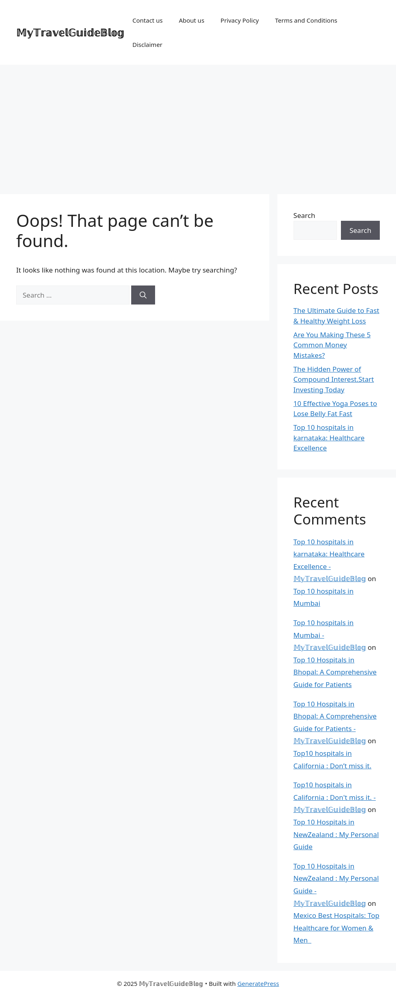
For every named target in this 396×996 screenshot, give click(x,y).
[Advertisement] (198, 125)
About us (191, 20)
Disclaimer (147, 44)
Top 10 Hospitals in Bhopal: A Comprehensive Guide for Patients (335, 672)
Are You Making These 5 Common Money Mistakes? (332, 345)
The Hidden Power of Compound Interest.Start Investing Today (334, 379)
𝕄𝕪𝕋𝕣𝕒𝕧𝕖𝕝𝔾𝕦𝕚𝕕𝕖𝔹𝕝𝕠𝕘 (70, 32)
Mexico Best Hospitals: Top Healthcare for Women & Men (336, 928)
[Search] (143, 295)
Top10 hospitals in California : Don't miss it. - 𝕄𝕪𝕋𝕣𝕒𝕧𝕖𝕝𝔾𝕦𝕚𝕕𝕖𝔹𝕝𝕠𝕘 (335, 797)
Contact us (147, 20)
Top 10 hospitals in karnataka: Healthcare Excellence (329, 438)
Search (304, 215)
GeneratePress (258, 983)
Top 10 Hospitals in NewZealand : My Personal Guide (336, 834)
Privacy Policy (240, 20)
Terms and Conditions (306, 20)
